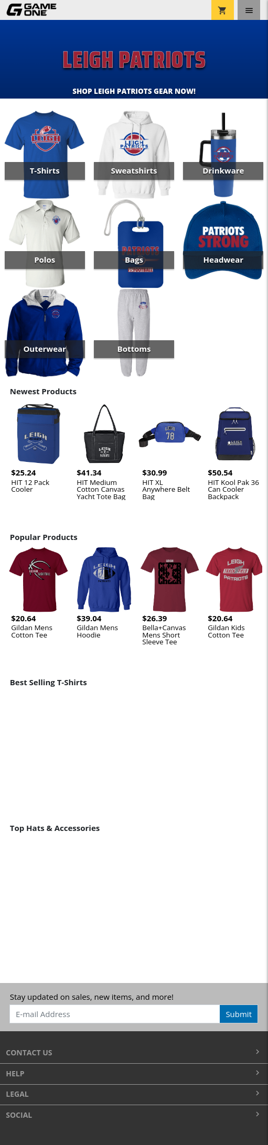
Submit (239, 1014)
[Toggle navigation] (249, 10)
